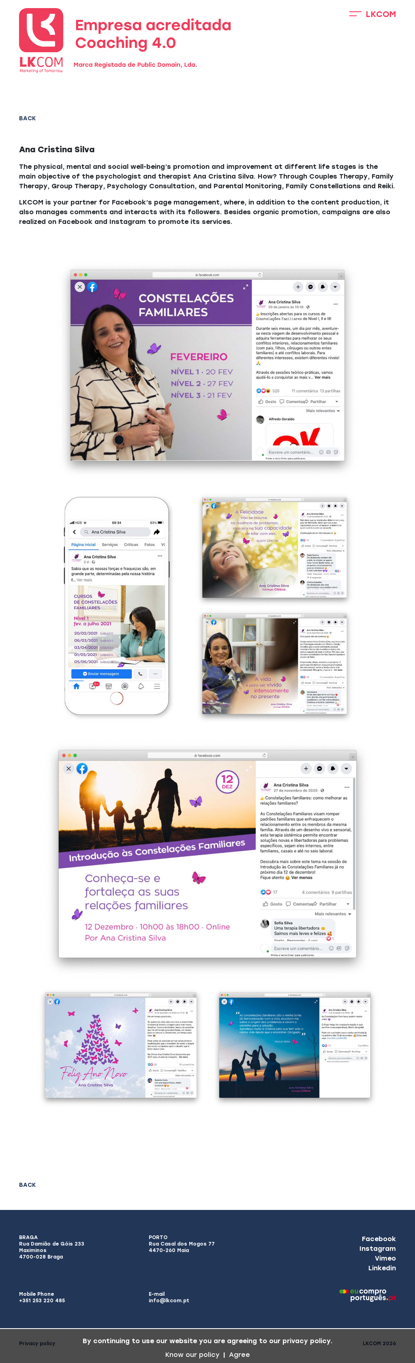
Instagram (377, 1248)
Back (27, 118)
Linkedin (382, 1268)
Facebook (379, 1239)
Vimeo (385, 1258)
